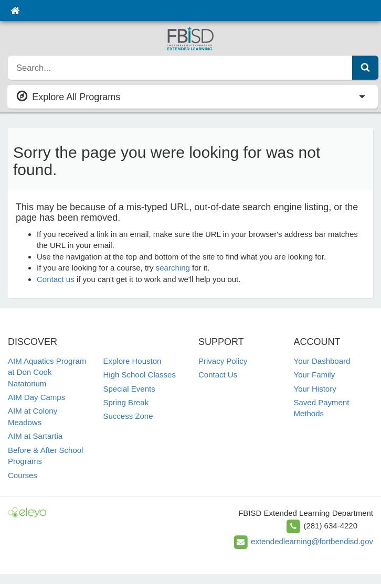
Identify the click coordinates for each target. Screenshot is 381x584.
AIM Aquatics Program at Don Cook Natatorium (47, 372)
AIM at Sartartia (35, 435)
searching (173, 267)
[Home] (15, 10)
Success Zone (128, 416)
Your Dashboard (322, 360)
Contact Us (217, 374)
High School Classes (139, 374)
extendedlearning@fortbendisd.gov (312, 541)
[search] (180, 68)
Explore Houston (132, 360)
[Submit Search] (365, 68)
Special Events (129, 388)
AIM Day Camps (36, 397)
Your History (315, 388)
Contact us (56, 279)
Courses (22, 475)
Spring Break (126, 402)
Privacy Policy (222, 360)
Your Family (314, 374)
